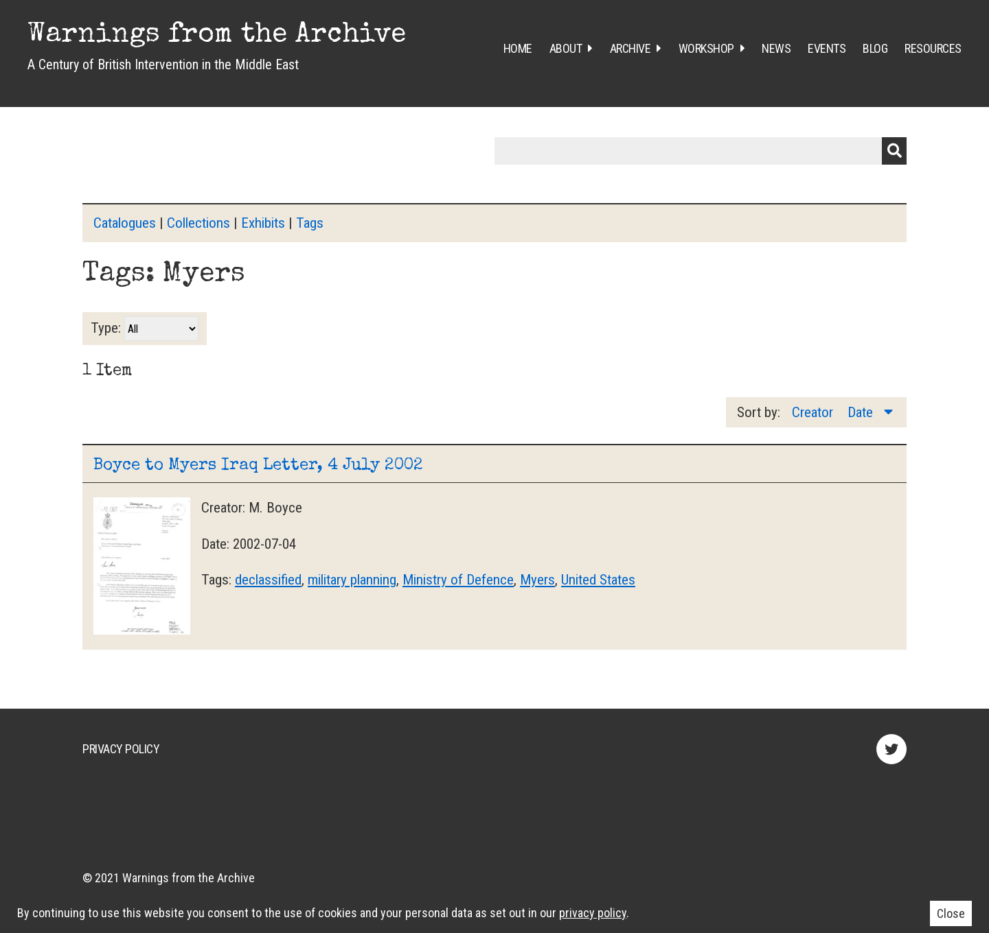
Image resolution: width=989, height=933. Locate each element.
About (565, 48)
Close (951, 913)
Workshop (706, 48)
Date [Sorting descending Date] (862, 412)
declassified (268, 579)
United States (598, 579)
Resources (933, 48)
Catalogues (124, 223)
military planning (352, 579)
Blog (875, 48)
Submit (894, 151)
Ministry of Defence (458, 579)
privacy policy (592, 913)
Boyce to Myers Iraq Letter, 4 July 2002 (258, 466)
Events (826, 48)
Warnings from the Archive (216, 35)
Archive (630, 48)
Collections (198, 223)
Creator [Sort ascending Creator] (814, 412)
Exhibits (263, 223)
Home (517, 48)
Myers (537, 579)
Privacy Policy (120, 749)
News (776, 48)
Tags (309, 223)
